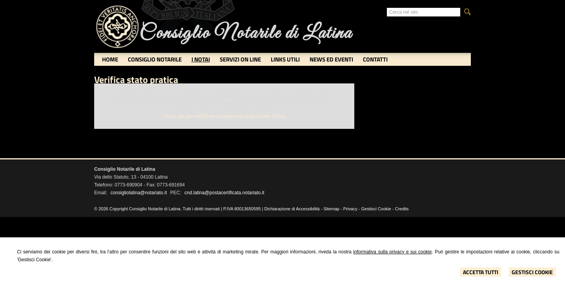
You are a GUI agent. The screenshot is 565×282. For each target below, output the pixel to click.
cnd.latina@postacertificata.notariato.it (224, 192)
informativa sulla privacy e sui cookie (392, 252)
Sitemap (331, 208)
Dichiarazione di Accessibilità (292, 208)
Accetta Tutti (480, 272)
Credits (402, 208)
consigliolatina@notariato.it (139, 192)
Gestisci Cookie (532, 272)
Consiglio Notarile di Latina (245, 33)
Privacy (350, 208)
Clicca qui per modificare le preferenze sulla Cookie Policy (224, 116)
